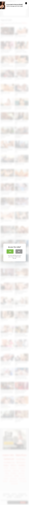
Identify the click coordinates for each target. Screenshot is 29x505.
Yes (10, 251)
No (19, 251)
